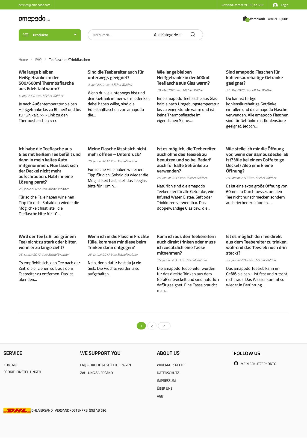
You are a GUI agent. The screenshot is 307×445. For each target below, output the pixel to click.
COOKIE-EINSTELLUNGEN (22, 371)
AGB (160, 396)
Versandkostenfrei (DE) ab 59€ (242, 5)
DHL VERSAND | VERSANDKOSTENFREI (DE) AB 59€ (54, 410)
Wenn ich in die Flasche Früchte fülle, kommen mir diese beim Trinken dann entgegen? (118, 242)
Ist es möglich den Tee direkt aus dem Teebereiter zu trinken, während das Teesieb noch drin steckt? (257, 244)
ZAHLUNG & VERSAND (96, 372)
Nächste (164, 325)
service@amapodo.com (34, 5)
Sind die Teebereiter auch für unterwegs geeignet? (116, 75)
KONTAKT (10, 365)
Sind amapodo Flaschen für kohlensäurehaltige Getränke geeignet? (254, 77)
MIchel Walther (53, 96)
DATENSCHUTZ (168, 372)
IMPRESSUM (166, 380)
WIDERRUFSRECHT (171, 365)
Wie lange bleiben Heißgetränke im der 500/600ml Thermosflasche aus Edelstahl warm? (46, 80)
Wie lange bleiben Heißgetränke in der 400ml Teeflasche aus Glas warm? (183, 77)
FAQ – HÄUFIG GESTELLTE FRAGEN (105, 365)
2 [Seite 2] (152, 326)
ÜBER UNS (164, 388)
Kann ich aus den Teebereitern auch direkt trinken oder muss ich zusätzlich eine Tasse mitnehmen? (186, 244)
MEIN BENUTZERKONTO (255, 363)
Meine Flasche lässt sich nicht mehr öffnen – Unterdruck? (117, 151)
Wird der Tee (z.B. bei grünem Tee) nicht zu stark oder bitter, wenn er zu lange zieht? (48, 242)
